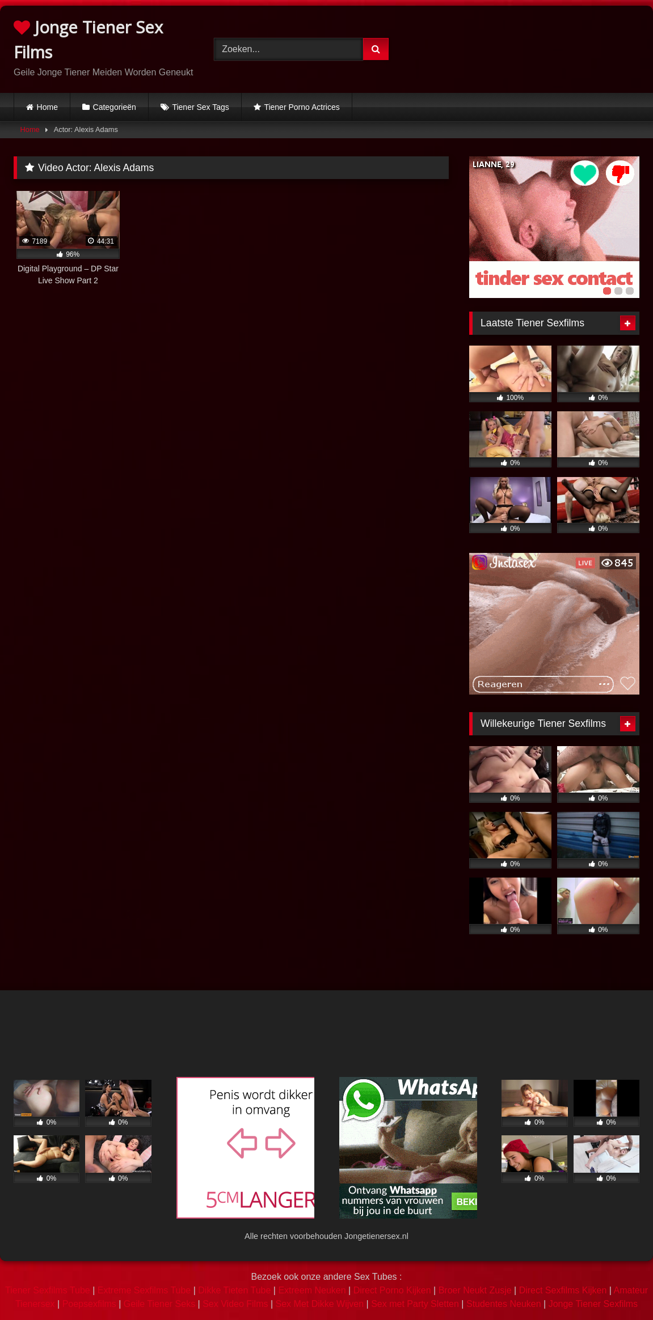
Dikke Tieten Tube (234, 1290)
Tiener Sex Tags (200, 107)
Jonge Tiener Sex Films (88, 39)
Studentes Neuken (503, 1304)
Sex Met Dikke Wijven (320, 1304)
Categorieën (114, 107)
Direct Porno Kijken (392, 1290)
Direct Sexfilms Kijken (563, 1290)
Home (47, 107)
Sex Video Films (235, 1304)
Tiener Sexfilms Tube (47, 1290)
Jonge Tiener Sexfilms (593, 1304)
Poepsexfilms (89, 1304)
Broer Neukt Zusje (475, 1290)
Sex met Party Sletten (415, 1304)
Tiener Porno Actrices (301, 107)
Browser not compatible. (533, 47)
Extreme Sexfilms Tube (144, 1290)
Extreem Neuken (312, 1290)
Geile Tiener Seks (159, 1304)
